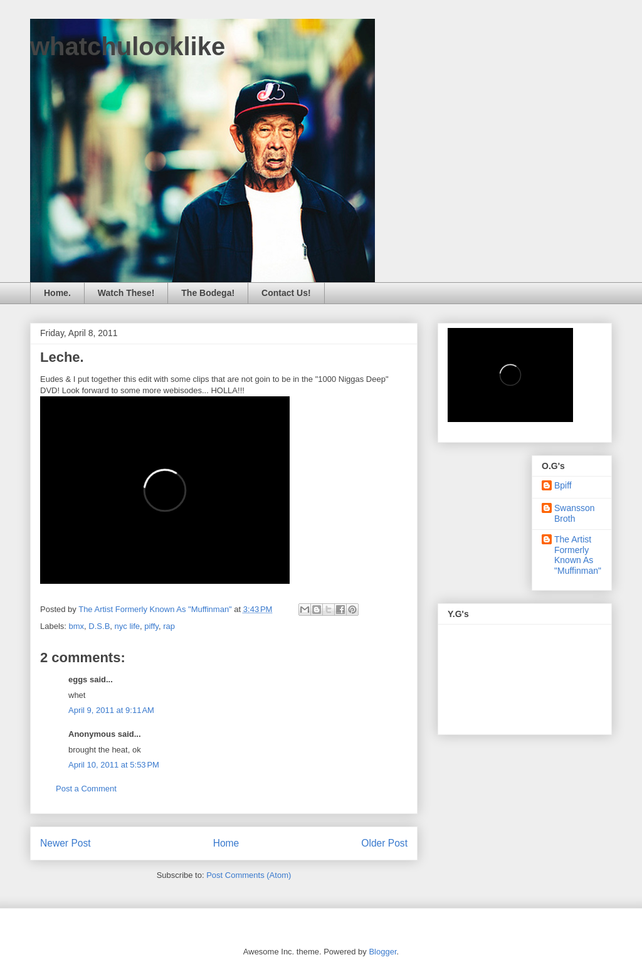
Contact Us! (286, 293)
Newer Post (65, 843)
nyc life (127, 626)
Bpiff (563, 485)
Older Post (384, 843)
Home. (57, 293)
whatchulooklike (127, 46)
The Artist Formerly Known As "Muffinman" (577, 555)
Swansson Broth (574, 513)
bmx (77, 626)
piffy (151, 626)
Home (226, 843)
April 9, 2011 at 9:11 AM (111, 710)
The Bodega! (207, 293)
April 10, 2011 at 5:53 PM (113, 764)
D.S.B (99, 626)
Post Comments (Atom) (248, 875)
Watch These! (126, 293)
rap (169, 626)
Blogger (382, 951)
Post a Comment (86, 788)
